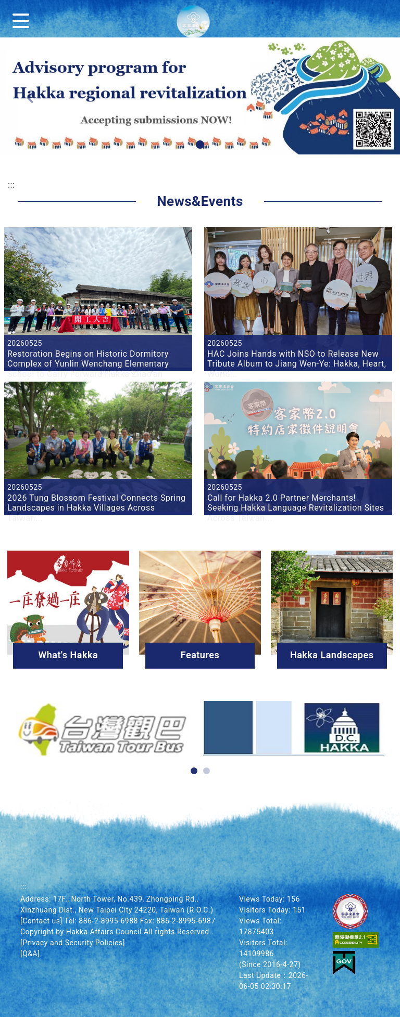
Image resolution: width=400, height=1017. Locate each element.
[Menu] (22, 19)
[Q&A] (30, 953)
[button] (200, 144)
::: (11, 185)
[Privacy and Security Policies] (72, 942)
